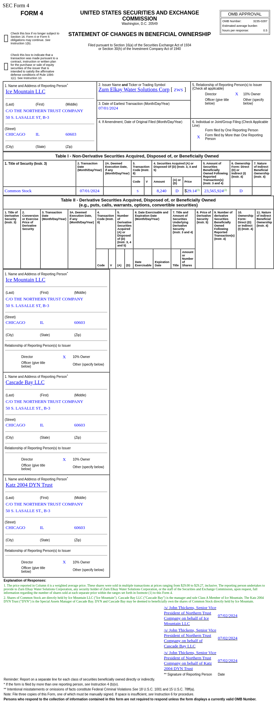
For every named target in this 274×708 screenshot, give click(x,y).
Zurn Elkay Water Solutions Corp (133, 89)
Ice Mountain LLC (25, 91)
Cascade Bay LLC (25, 382)
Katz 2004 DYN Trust (29, 485)
